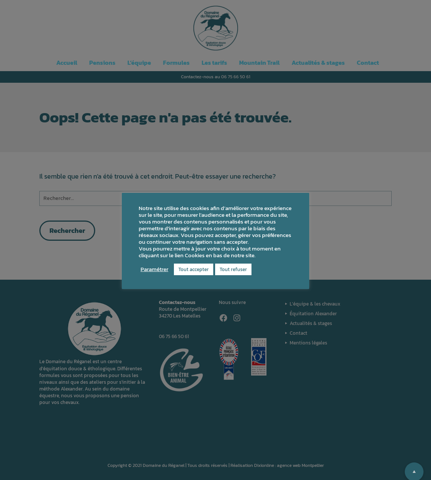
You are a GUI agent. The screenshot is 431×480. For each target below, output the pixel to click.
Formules (176, 62)
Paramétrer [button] (154, 269)
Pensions (102, 62)
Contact (368, 62)
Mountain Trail (259, 62)
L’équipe (139, 62)
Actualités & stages (318, 62)
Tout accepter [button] (193, 269)
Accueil (66, 62)
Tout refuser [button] (233, 269)
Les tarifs (214, 62)
